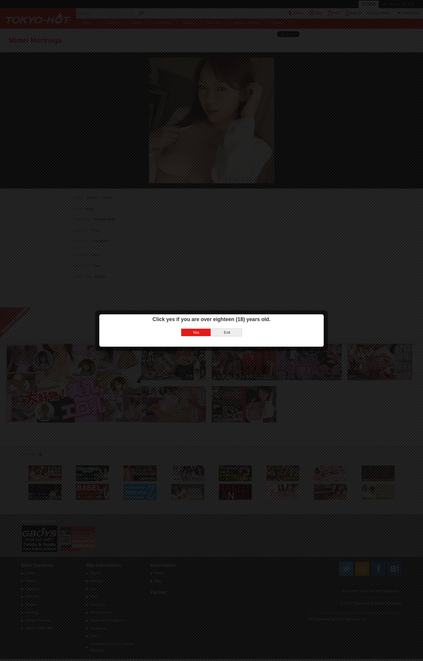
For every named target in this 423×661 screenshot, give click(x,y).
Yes (196, 313)
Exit (227, 313)
